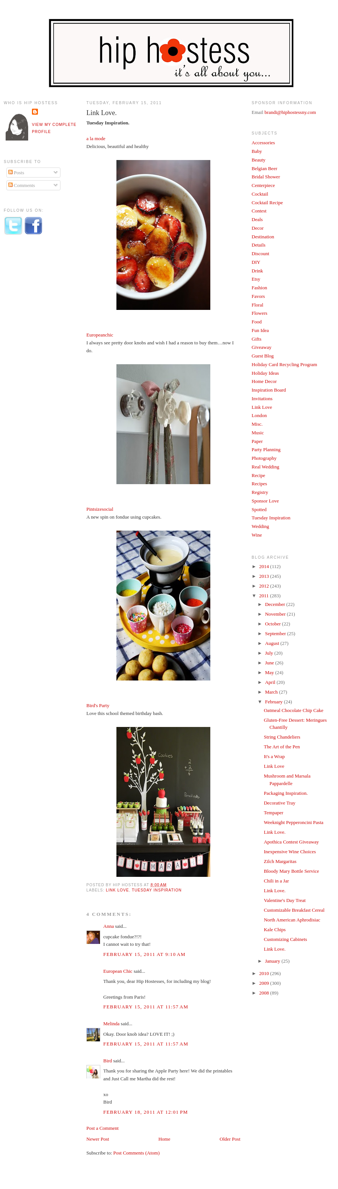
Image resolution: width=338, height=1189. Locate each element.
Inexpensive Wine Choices (290, 851)
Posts (16, 172)
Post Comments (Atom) (136, 1153)
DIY (256, 262)
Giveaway (262, 347)
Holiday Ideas (265, 373)
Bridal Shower (266, 176)
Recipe (258, 475)
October (273, 624)
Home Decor (264, 381)
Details (259, 245)
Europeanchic (99, 335)
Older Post (230, 1139)
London (259, 415)
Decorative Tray (279, 803)
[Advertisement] (34, 364)
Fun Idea (260, 330)
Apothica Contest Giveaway (291, 842)
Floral (257, 305)
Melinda (111, 1023)
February (274, 701)
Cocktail (260, 194)
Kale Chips (274, 929)
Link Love (117, 890)
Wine (257, 535)
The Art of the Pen (282, 746)
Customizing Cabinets (285, 939)
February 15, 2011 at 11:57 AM (146, 1007)
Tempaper (273, 812)
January (273, 961)
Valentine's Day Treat (284, 900)
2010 (264, 973)
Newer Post (97, 1139)
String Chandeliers (282, 737)
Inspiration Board (269, 390)
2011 (264, 595)
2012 (264, 586)
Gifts (256, 339)
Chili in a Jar (276, 881)
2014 (264, 566)
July (270, 653)
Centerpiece (263, 185)
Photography (264, 458)
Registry (260, 492)
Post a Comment (102, 1128)
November (276, 614)
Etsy (256, 279)
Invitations (262, 398)
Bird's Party (97, 705)
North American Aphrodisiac (292, 920)
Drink (257, 271)
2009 (264, 983)
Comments (21, 185)
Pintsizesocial (99, 509)
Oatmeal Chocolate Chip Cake (293, 710)
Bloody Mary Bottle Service (291, 871)
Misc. (257, 424)
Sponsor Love (265, 501)
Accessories (263, 142)
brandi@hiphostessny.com (290, 112)
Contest (259, 211)
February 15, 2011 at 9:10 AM (144, 954)
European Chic (118, 971)
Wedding (260, 526)
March (272, 692)
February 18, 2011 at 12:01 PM (145, 1112)
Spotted (259, 509)
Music (258, 432)
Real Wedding (265, 467)
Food (257, 322)
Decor (258, 228)
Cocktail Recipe (267, 202)
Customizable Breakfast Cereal (294, 910)
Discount (260, 253)
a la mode (96, 138)
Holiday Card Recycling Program (284, 364)
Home (164, 1139)
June (270, 663)
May (270, 672)
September (276, 633)
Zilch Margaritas (280, 861)
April (271, 682)
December (276, 604)
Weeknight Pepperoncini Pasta (293, 822)
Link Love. (101, 113)
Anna (108, 926)
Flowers (259, 313)
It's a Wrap (274, 756)
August (273, 643)
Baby (257, 151)
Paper (257, 441)
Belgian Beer (264, 168)
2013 (264, 576)
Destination (263, 236)
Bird (107, 1060)
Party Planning (266, 449)
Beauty (259, 160)
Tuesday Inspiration (157, 890)
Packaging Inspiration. (286, 793)
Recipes (259, 483)
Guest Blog (263, 356)
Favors (258, 296)
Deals (257, 219)
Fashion (259, 287)
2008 (264, 993)
